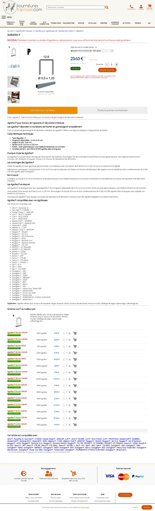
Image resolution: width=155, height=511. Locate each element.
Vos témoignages (56, 501)
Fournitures (56, 23)
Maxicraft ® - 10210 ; (40, 441)
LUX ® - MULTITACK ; (94, 439)
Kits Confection (44, 23)
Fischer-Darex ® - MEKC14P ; (54, 439)
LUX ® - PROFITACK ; (111, 439)
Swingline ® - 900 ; (98, 448)
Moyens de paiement (79, 501)
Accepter (147, 507)
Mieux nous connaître (33, 498)
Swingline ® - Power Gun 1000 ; (31, 450)
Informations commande (79, 498)
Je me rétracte (125, 495)
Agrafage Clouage (115, 23)
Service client (56, 498)
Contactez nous (102, 498)
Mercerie (103, 23)
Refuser (135, 507)
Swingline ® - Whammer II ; (116, 450)
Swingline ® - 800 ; (67, 448)
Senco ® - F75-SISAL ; (50, 445)
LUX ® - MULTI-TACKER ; (75, 439)
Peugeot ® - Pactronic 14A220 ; (55, 443)
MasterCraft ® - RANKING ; (130, 439)
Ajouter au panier (107, 70)
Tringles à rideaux (10, 23)
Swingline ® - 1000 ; (133, 445)
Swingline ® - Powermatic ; (54, 450)
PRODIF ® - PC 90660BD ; (94, 443)
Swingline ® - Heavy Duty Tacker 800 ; (121, 448)
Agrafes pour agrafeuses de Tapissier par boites (54, 31)
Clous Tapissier (33, 23)
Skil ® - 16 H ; (81, 445)
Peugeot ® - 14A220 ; (94, 441)
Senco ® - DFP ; (20, 445)
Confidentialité (33, 501)
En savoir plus (85, 507)
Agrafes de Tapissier (24, 31)
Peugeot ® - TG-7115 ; (76, 443)
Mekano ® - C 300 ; (55, 441)
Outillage (92, 23)
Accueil (10, 31)
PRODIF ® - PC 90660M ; (114, 443)
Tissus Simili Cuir (21, 23)
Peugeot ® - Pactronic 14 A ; (32, 443)
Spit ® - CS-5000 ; (103, 445)
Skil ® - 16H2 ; (91, 445)
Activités (126, 23)
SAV (149, 23)
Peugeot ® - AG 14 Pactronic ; (130, 441)
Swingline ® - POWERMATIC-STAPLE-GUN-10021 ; (85, 450)
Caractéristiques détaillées (42, 110)
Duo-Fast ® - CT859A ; (34, 439)
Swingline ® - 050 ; (118, 445)
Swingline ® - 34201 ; (51, 448)
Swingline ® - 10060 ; (15, 448)
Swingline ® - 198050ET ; (33, 448)
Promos (138, 23)
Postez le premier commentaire (112, 110)
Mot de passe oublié (102, 501)
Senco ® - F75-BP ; (34, 445)
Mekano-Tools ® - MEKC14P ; (74, 441)
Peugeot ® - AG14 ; (14, 443)
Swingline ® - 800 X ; (83, 448)
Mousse (81, 23)
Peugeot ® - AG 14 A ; (110, 441)
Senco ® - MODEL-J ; (67, 445)
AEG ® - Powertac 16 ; (16, 439)
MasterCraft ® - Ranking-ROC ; (19, 441)
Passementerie (68, 23)
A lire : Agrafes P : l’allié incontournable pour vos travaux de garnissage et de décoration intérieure (45, 117)
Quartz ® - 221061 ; (131, 443)
